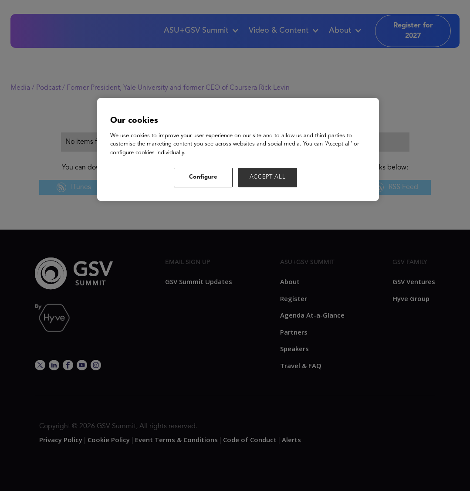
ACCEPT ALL (268, 177)
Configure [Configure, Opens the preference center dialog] (203, 177)
